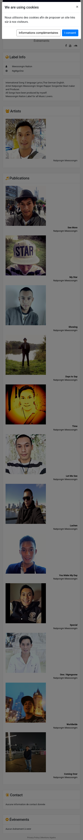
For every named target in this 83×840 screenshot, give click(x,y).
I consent (70, 32)
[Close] (77, 7)
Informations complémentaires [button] (38, 32)
